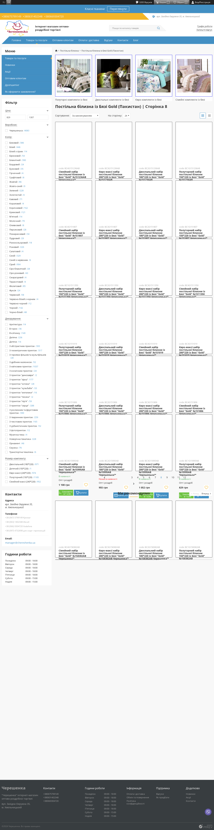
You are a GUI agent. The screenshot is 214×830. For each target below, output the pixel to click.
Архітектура (17, 324)
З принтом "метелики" (23, 392)
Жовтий (15, 181)
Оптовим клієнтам (62, 40)
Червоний (16, 294)
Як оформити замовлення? (20, 91)
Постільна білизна (69, 50)
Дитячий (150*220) (20, 468)
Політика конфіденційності (135, 802)
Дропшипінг (12, 85)
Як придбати (162, 797)
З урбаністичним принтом (25, 425)
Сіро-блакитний (19, 268)
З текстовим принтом (23, 421)
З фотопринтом (19, 430)
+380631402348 (32, 16)
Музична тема (18, 434)
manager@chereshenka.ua (20, 542)
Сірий (15, 264)
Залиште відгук (204, 29)
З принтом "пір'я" (20, 401)
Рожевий (16, 246)
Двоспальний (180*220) (24, 464)
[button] (194, 678)
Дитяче (15, 337)
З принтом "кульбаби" (23, 388)
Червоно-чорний (20, 303)
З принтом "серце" (21, 405)
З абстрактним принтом (24, 346)
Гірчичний (16, 173)
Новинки (10, 65)
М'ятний (15, 216)
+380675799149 (11, 16)
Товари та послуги (36, 40)
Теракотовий (17, 281)
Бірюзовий (17, 155)
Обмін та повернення (138, 797)
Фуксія (14, 290)
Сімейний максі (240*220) (25, 481)
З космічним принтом (23, 370)
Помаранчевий (19, 233)
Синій (15, 255)
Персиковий (17, 229)
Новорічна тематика (22, 438)
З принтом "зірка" (21, 379)
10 (148, 667)
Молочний (17, 220)
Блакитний (17, 160)
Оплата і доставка (88, 40)
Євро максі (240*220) (22, 472)
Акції (8, 71)
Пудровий (16, 238)
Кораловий (16, 203)
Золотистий (17, 194)
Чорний (16, 307)
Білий (14, 147)
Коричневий (18, 207)
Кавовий (15, 199)
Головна (16, 40)
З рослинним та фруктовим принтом (23, 411)
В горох (15, 328)
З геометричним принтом (25, 350)
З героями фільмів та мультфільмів (27, 356)
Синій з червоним (20, 260)
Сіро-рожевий (18, 273)
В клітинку (17, 333)
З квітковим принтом (23, 366)
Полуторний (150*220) (24, 477)
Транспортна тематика (22, 452)
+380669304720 (54, 16)
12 (160, 667)
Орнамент (16, 443)
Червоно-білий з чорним (23, 299)
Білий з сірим (18, 151)
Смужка (15, 447)
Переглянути (118, 9)
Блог (135, 40)
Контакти (123, 40)
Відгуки (108, 40)
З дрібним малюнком (22, 362)
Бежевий (16, 142)
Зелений (16, 190)
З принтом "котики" (21, 383)
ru (4, 2)
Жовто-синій (17, 186)
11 (154, 667)
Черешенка (14, 788)
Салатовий (16, 251)
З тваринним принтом (23, 417)
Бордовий (16, 164)
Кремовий (17, 212)
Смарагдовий (17, 277)
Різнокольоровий (20, 242)
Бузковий (16, 168)
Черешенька (19, 130)
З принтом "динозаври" (23, 375)
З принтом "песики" (21, 396)
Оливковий (16, 225)
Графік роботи (204, 26)
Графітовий (16, 177)
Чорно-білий (18, 312)
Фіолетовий (17, 286)
